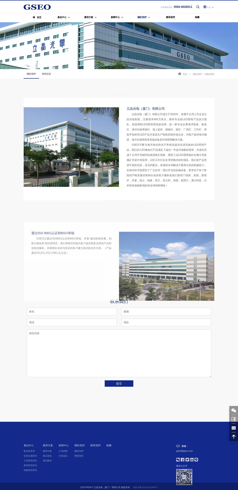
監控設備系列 (30, 476)
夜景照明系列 (30, 485)
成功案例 (47, 480)
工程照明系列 (30, 480)
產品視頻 (47, 476)
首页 (185, 74)
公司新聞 (63, 471)
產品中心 (29, 465)
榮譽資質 (46, 74)
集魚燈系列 (29, 471)
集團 (108, 465)
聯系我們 (95, 465)
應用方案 (48, 465)
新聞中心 (64, 465)
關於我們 (31, 76)
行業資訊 (63, 476)
